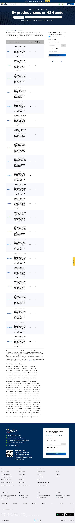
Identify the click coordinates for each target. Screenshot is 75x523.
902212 (8, 65)
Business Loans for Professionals (7, 485)
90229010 (9, 286)
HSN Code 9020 (32, 374)
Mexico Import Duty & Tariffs (24, 485)
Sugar (44, 20)
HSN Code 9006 (17, 368)
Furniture (35, 20)
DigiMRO (43, 503)
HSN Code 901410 (18, 417)
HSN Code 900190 (27, 385)
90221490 (9, 161)
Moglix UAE (72, 503)
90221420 (9, 148)
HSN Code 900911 (27, 402)
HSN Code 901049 (27, 408)
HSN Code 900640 (27, 393)
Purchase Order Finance (5, 474)
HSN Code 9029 (9, 381)
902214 (8, 120)
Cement (40, 20)
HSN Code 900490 (36, 389)
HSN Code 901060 (9, 410)
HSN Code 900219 (9, 387)
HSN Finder (21, 479)
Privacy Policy (63, 520)
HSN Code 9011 (25, 370)
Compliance (40, 474)
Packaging (34, 503)
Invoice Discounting (5, 471)
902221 (8, 189)
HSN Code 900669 (18, 398)
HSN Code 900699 (36, 398)
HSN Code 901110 (36, 410)
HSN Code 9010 (17, 370)
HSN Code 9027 (25, 379)
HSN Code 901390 (9, 417)
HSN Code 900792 (36, 400)
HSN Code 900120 (26, 383)
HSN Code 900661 (36, 395)
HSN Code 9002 (17, 366)
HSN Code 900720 (18, 400)
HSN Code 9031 (25, 381)
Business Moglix (4, 503)
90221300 (9, 106)
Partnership (58, 477)
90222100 (9, 203)
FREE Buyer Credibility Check (6, 477)
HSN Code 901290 (9, 414)
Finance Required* (52, 39)
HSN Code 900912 (36, 402)
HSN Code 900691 (27, 398)
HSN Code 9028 (33, 379)
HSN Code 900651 (36, 393)
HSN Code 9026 (17, 379)
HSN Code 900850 (9, 402)
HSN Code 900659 (27, 395)
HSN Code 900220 (18, 387)
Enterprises (21, 469)
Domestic (52, 36)
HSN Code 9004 (33, 366)
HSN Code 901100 (27, 410)
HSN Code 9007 (25, 368)
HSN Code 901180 (18, 412)
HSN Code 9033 (9, 383)
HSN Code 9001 (9, 366)
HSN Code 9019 (24, 374)
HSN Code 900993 (18, 406)
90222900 (9, 230)
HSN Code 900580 (18, 391)
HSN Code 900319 (9, 389)
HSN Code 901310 (18, 414)
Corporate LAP (40, 487)
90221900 (9, 175)
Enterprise (25, 503)
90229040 (9, 327)
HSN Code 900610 (36, 391)
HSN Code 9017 (9, 374)
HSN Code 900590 (27, 391)
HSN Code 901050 (36, 408)
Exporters (3, 469)
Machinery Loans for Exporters (7, 482)
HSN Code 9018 (17, 374)
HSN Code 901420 (27, 417)
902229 (8, 217)
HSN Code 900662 (9, 398)
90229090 (9, 341)
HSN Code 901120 (9, 412)
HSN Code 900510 (9, 391)
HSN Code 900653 (18, 395)
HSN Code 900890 (18, 402)
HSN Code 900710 (9, 400)
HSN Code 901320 (26, 414)
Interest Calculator (41, 471)
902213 (8, 92)
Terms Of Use (71, 520)
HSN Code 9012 (33, 370)
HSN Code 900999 (27, 406)
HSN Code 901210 (35, 412)
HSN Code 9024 (33, 377)
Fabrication (15, 503)
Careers (57, 471)
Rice (52, 20)
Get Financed (57, 55)
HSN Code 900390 (18, 389)
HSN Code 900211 (36, 385)
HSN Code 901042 (18, 408)
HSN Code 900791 (27, 400)
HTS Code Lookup (22, 482)
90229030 (9, 313)
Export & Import (61, 36)
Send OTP (63, 45)
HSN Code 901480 (36, 417)
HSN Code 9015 (25, 372)
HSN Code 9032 (33, 381)
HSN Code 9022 (17, 377)
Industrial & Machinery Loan (43, 485)
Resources (58, 474)
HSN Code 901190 (26, 412)
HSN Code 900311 (36, 387)
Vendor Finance (22, 474)
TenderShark (61, 503)
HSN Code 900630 (18, 393)
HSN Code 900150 (18, 385)
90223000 (9, 258)
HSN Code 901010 (36, 406)
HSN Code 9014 (17, 372)
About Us (57, 469)
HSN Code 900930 (27, 404)
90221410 (9, 134)
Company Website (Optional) (54, 48)
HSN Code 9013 (9, 372)
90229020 (9, 299)
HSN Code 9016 (32, 372)
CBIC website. (32, 360)
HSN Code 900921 (9, 404)
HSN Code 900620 (9, 393)
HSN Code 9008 (33, 368)
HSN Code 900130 (35, 383)
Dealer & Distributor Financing (43, 482)
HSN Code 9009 (9, 370)
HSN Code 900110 (17, 383)
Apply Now (47, 1)
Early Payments (22, 471)
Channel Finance (22, 477)
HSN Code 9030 (17, 381)
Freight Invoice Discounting (6, 479)
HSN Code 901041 (9, 408)
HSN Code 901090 (18, 410)
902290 (8, 272)
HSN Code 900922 (18, 404)
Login (70, 4)
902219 (8, 51)
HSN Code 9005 (9, 368)
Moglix (52, 503)
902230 (8, 244)
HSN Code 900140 (9, 385)
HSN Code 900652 (9, 395)
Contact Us (40, 479)
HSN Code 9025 (9, 379)
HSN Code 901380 (35, 414)
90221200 (9, 78)
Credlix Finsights (41, 477)
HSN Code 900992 (9, 406)
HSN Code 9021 (9, 377)
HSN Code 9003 (25, 366)
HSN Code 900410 (27, 389)
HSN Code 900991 (36, 404)
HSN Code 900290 (27, 387)
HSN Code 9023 (25, 377)
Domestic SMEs (41, 469)
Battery (48, 20)
